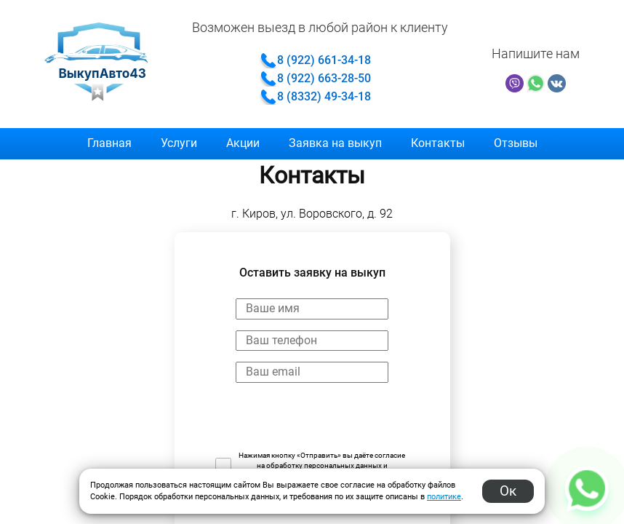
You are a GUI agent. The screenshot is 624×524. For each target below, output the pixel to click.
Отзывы (515, 143)
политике (444, 496)
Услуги (179, 143)
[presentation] (325, 422)
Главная (109, 143)
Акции (243, 143)
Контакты (438, 143)
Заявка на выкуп (335, 143)
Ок (508, 491)
